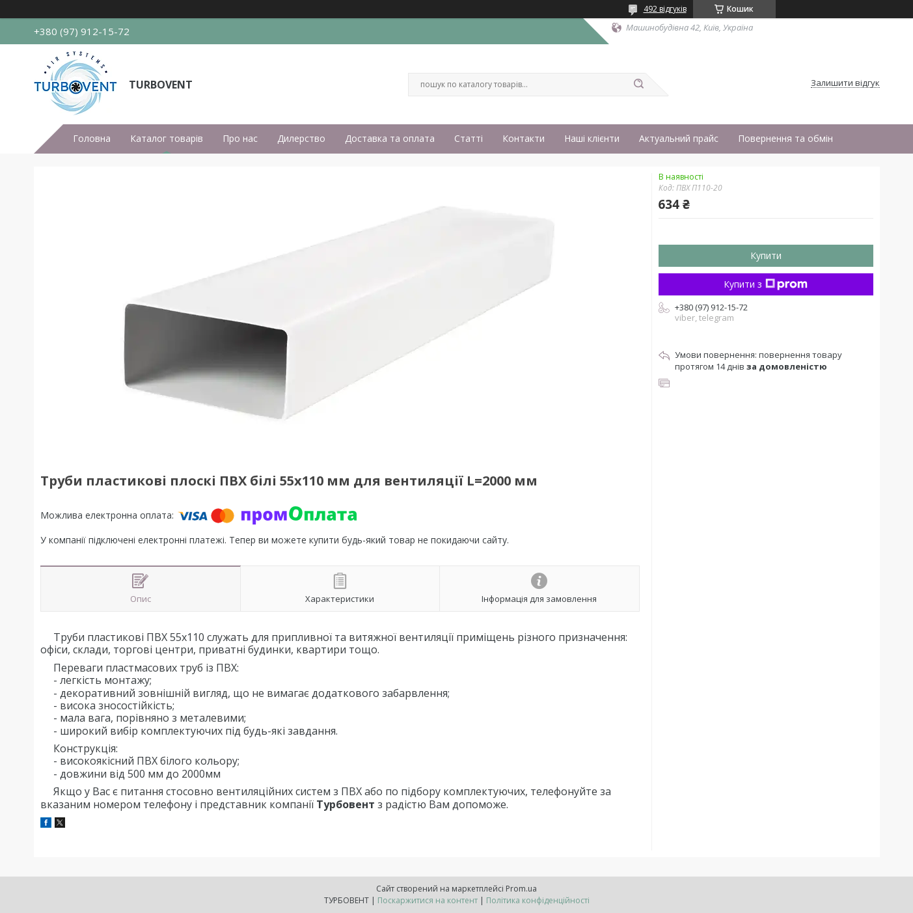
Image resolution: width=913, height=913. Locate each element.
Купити (766, 255)
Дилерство (301, 138)
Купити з (766, 284)
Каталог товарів (166, 138)
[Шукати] (639, 84)
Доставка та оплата (390, 138)
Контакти (523, 138)
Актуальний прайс (678, 138)
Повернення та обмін (785, 138)
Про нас (240, 138)
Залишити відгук (845, 83)
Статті (468, 138)
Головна (92, 138)
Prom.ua (521, 888)
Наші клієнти (592, 138)
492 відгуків (665, 8)
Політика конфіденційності (538, 900)
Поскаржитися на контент (427, 900)
